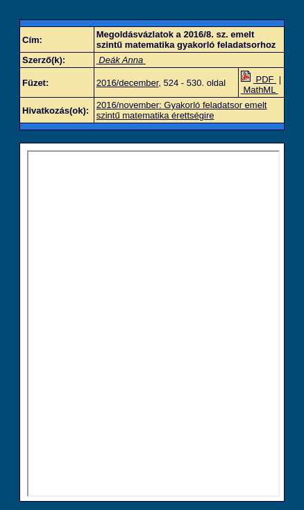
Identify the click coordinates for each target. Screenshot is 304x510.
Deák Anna (121, 60)
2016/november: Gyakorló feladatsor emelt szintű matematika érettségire (181, 110)
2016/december (127, 83)
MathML (259, 90)
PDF (258, 79)
